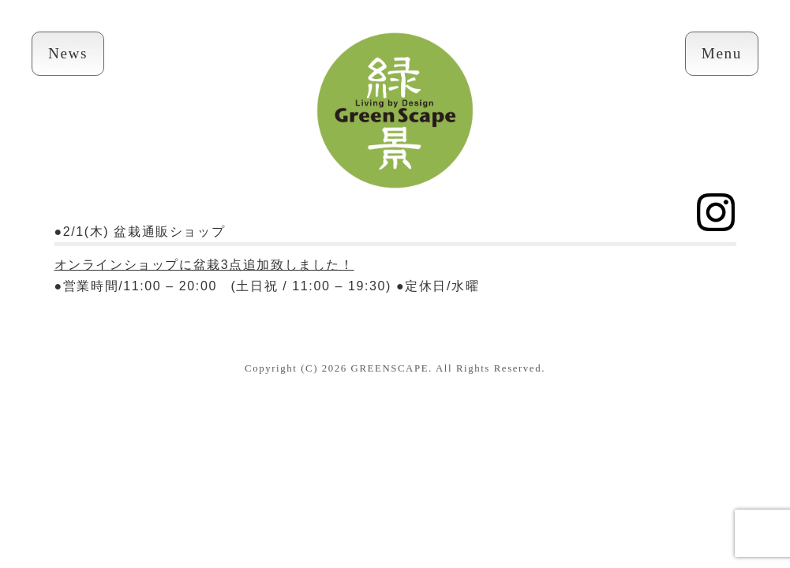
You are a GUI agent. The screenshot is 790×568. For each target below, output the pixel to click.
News (68, 53)
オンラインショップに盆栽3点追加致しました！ (204, 264)
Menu (722, 53)
